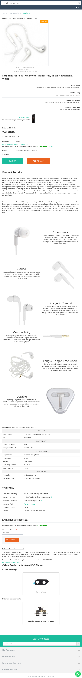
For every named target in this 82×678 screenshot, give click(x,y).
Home (5, 13)
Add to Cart (38, 161)
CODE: (4, 151)
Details (50, 146)
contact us (31, 560)
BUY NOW (12, 161)
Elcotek (51, 676)
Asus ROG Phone (15, 13)
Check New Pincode (9, 530)
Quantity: (5, 154)
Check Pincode (11, 540)
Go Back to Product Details (11, 563)
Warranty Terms (29, 504)
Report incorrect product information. (15, 144)
